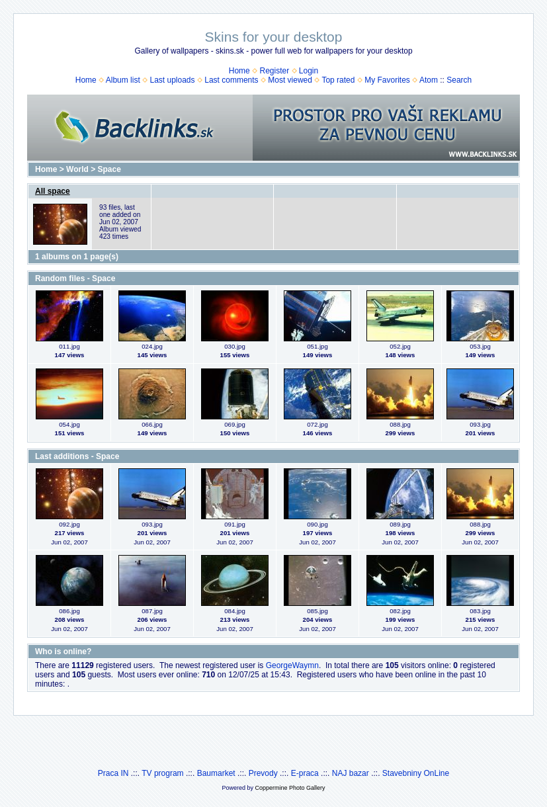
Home (239, 70)
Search (459, 80)
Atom (428, 80)
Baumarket (216, 773)
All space (52, 191)
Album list (123, 80)
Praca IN (113, 773)
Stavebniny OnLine (415, 773)
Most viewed (290, 80)
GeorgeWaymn (292, 665)
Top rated (338, 80)
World (77, 169)
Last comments (231, 80)
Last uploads (171, 80)
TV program (162, 773)
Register (274, 70)
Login (308, 70)
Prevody (263, 773)
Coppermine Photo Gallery (290, 788)
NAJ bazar (350, 773)
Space (109, 169)
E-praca (305, 773)
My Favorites (387, 80)
